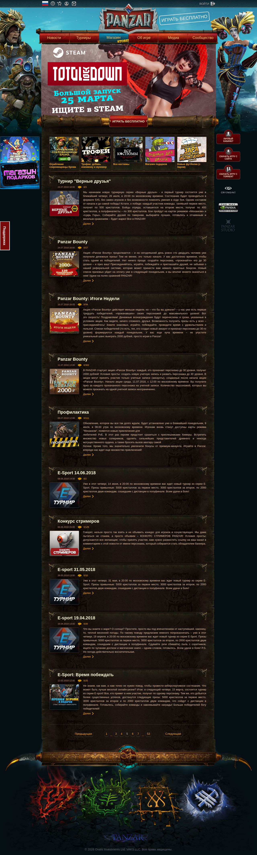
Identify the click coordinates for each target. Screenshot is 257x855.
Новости (54, 38)
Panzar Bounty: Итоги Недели (88, 298)
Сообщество (203, 38)
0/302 (86, 365)
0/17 (86, 247)
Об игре (144, 38)
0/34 (86, 304)
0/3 (85, 187)
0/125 (86, 527)
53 (148, 733)
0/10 (86, 575)
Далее (87, 223)
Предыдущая (83, 733)
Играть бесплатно (184, 18)
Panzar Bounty (73, 241)
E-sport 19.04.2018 (76, 618)
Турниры (83, 38)
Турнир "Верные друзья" (84, 181)
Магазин (113, 38)
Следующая (173, 733)
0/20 (86, 624)
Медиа (173, 38)
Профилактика (73, 412)
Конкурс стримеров (78, 521)
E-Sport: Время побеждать (86, 674)
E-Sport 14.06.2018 (77, 472)
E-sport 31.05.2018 (76, 569)
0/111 (86, 418)
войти (204, 3)
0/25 (86, 680)
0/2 (85, 478)
